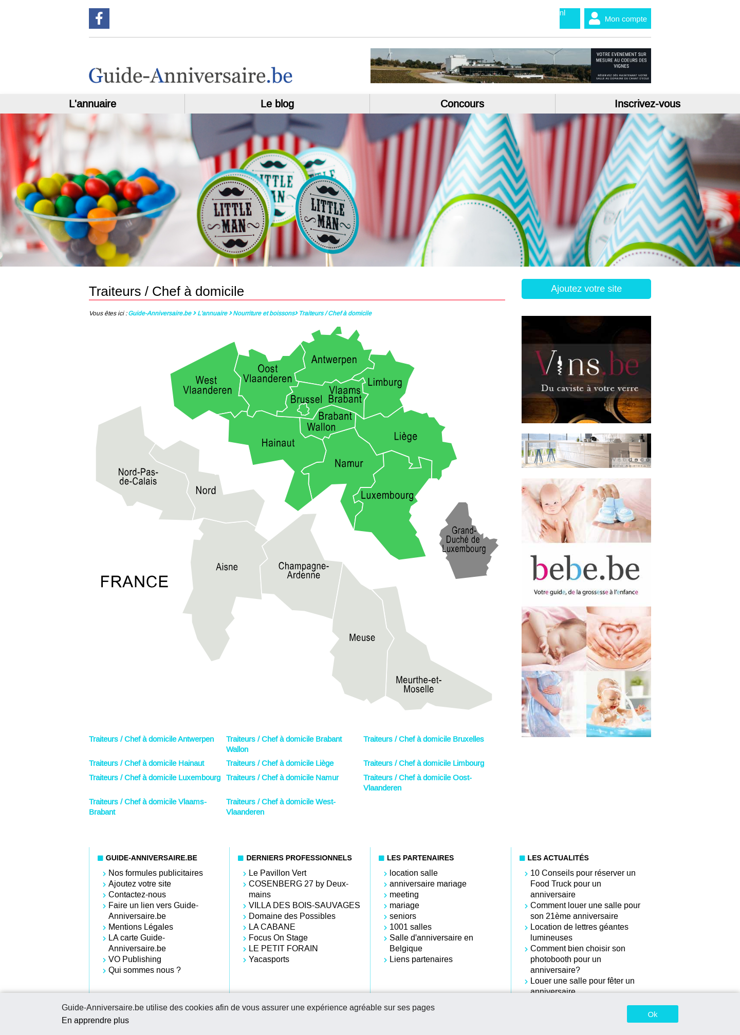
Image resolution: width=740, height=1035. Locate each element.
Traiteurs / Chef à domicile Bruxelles (423, 739)
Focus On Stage (278, 937)
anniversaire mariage (428, 883)
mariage (404, 905)
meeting (404, 894)
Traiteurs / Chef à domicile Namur (282, 778)
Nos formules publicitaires (155, 873)
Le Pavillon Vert (277, 873)
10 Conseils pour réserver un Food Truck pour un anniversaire (583, 884)
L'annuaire (92, 103)
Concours (462, 103)
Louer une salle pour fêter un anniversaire (582, 986)
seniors (403, 916)
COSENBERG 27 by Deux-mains (298, 889)
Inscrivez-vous (647, 103)
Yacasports (269, 959)
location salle (414, 873)
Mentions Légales (140, 926)
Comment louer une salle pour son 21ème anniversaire (585, 910)
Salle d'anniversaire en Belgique (431, 943)
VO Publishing (134, 959)
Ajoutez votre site (586, 289)
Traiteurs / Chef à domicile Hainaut (146, 763)
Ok (652, 1014)
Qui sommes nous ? (144, 970)
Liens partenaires (421, 959)
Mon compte (615, 18)
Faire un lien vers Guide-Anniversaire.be (153, 910)
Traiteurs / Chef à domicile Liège (280, 763)
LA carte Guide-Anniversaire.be (137, 943)
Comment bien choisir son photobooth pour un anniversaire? (577, 959)
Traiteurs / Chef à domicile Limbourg (423, 763)
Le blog (277, 103)
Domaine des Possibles (292, 916)
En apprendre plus (95, 1020)
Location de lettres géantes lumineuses (579, 932)
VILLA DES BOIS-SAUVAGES (304, 905)
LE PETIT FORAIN (283, 948)
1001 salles (411, 926)
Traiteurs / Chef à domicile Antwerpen (151, 739)
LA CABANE (272, 926)
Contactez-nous (137, 894)
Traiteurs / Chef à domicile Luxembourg (154, 778)
